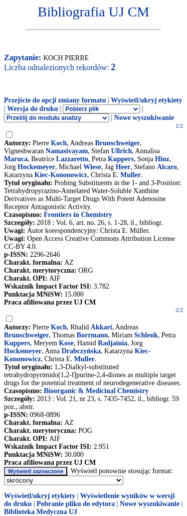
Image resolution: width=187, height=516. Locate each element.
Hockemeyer (36, 167)
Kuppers (121, 159)
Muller (130, 175)
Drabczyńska (81, 351)
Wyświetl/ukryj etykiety (146, 100)
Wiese (92, 167)
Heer (123, 167)
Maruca (15, 159)
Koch (59, 143)
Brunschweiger (117, 143)
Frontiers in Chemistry (78, 214)
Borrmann (92, 335)
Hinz (162, 159)
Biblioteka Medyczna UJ (40, 512)
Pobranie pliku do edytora (75, 504)
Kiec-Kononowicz (60, 175)
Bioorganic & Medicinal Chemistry (96, 391)
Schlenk (146, 335)
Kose (66, 343)
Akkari (101, 327)
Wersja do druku (32, 108)
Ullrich (121, 151)
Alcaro (167, 167)
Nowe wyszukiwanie (144, 117)
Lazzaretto (72, 159)
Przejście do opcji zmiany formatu (55, 100)
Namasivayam (67, 151)
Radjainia (112, 343)
